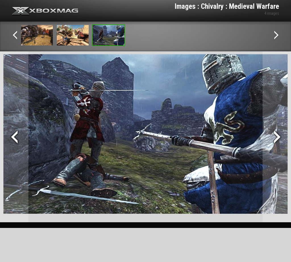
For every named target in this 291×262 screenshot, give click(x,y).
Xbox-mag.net (45, 11)
